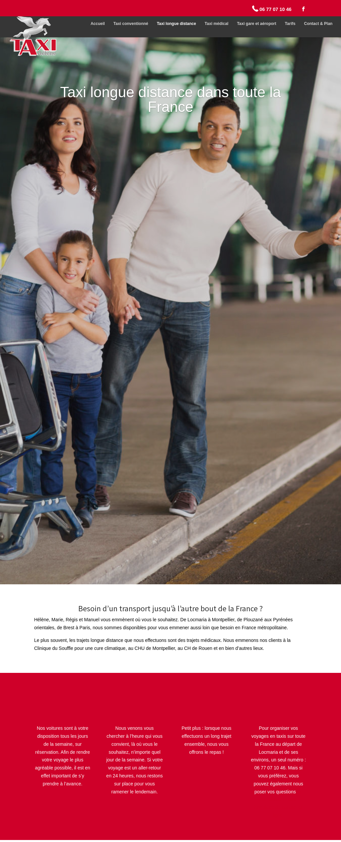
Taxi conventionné (131, 24)
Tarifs (290, 24)
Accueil (98, 24)
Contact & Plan (318, 24)
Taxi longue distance (176, 24)
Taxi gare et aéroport (256, 24)
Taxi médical (216, 24)
